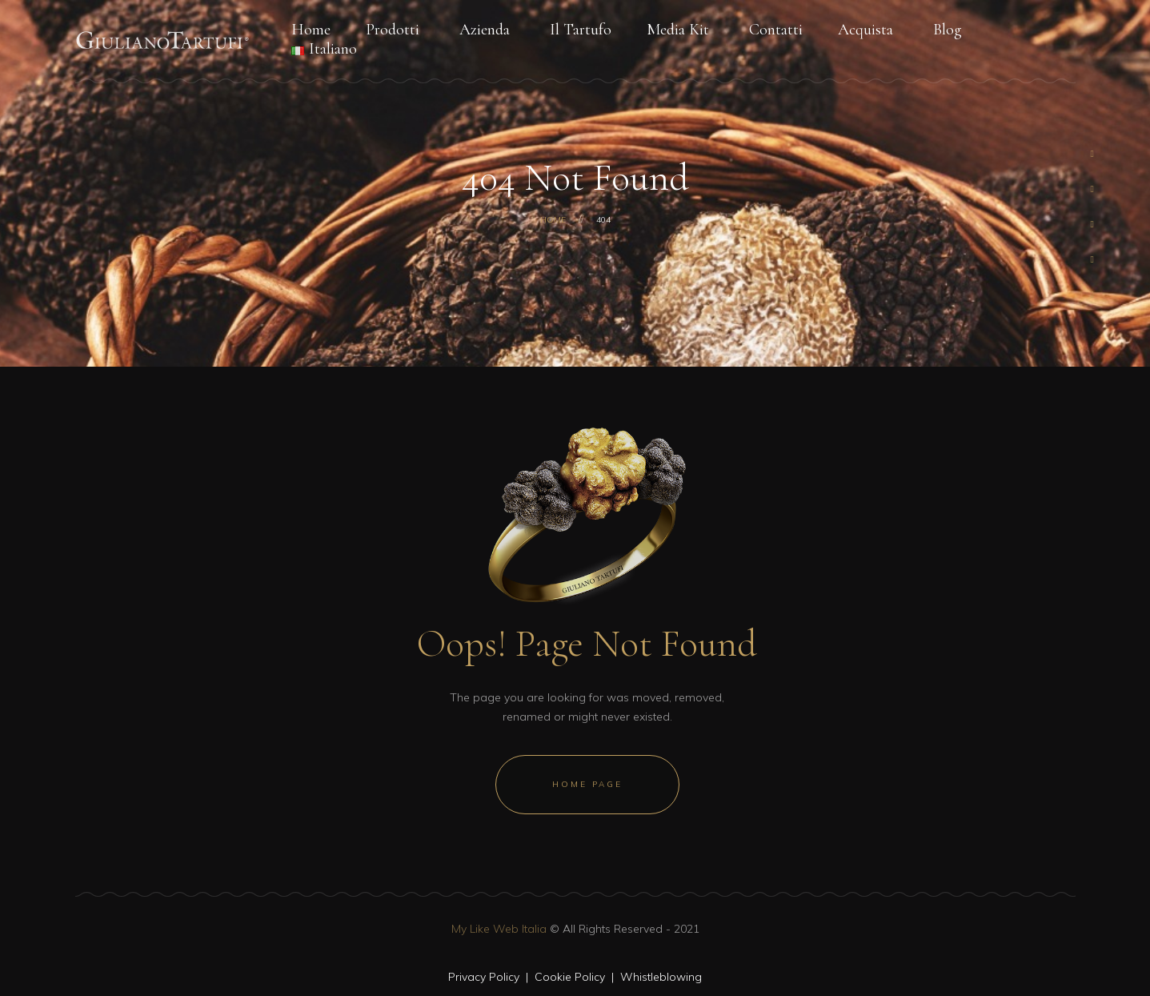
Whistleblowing (661, 977)
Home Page (587, 784)
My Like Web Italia (499, 929)
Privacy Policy (483, 977)
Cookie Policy (570, 977)
